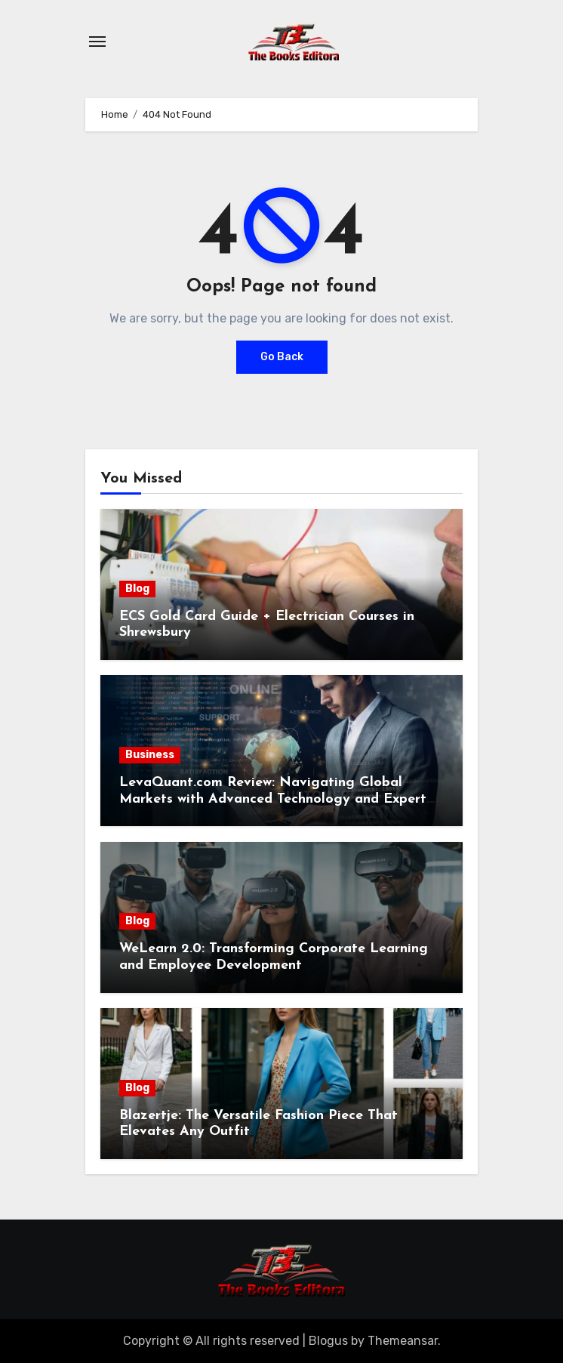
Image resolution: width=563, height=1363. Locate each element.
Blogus (328, 1341)
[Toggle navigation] (97, 41)
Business (149, 754)
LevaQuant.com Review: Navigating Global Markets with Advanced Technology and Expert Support (272, 799)
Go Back (281, 356)
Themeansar (403, 1341)
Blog (137, 588)
